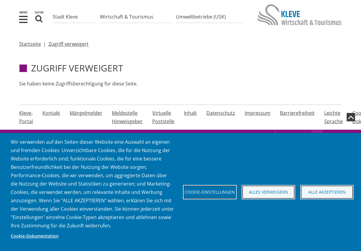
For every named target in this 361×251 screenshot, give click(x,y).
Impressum (257, 113)
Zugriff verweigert (68, 44)
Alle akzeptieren (327, 192)
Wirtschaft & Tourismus (126, 16)
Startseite (30, 44)
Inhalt (190, 113)
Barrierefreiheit (297, 113)
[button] (23, 19)
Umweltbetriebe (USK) (201, 16)
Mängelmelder (86, 113)
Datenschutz (220, 113)
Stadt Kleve (65, 16)
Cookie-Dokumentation (35, 236)
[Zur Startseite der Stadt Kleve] (300, 20)
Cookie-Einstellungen (210, 192)
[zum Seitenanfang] (351, 117)
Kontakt (51, 113)
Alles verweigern (268, 192)
